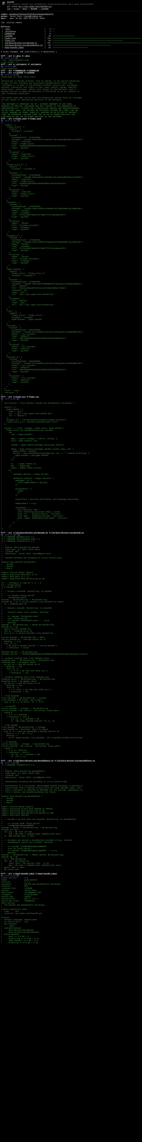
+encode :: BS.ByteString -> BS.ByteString (24, 723)
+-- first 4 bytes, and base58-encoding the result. (29, 956)
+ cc (10, 594)
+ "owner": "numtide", (16, 169)
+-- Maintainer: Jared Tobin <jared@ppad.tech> (26, 668)
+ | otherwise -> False (15, 782)
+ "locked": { (11, 161)
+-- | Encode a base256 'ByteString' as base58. (26, 713)
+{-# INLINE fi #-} (11, 708)
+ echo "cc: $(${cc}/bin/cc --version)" (31, 620)
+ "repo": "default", (16, 404)
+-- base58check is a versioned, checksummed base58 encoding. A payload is (42, 949)
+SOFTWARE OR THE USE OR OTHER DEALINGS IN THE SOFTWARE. (32, 139)
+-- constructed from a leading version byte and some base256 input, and (40, 951)
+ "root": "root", (11, 470)
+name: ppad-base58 (19, 1063)
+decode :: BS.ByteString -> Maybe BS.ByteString (27, 754)
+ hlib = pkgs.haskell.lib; (19, 531)
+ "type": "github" (15, 177)
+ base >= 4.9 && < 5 (15, 1131)
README (34, 10)
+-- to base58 (8, 853)
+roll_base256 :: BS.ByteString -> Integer (24, 842)
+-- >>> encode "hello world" (18, 718)
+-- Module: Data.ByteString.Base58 (20, 660)
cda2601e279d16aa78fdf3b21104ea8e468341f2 (31, 16)
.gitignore (10, 37)
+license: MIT (14, 1070)
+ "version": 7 (9, 473)
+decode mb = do (9, 1035)
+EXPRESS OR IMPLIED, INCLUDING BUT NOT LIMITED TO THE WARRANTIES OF (38, 126)
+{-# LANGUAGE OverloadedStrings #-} (20, 650)
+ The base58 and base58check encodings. (23, 1093)
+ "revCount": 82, (14, 349)
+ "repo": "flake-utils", (18, 172)
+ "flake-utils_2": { (14, 197)
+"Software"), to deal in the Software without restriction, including (39, 101)
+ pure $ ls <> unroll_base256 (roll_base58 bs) (27, 764)
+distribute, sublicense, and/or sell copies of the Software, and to (38, 106)
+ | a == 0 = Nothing (14, 863)
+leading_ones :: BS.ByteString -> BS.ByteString (27, 797)
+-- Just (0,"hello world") (16, 1025)
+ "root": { (9, 374)
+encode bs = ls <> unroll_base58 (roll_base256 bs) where (32, 726)
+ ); (6, 635)
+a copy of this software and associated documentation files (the (37, 98)
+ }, (6, 159)
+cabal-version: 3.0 (14, 1060)
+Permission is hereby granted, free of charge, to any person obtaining (40, 96)
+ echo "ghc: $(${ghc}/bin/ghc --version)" (32, 622)
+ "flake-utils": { (12, 151)
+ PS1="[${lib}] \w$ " (20, 615)
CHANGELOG (10, 39)
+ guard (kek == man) (12, 1047)
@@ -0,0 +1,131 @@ (10, 144)
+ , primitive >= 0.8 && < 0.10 (19, 1139)
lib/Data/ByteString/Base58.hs (21, 50)
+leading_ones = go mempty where (18, 799)
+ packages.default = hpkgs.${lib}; (25, 572)
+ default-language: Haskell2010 (19, 1111)
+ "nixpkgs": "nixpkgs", (18, 382)
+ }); (7, 554)
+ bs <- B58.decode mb (13, 1037)
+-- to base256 (9, 896)
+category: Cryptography (19, 1080)
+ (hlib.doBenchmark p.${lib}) (24, 582)
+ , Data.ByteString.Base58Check (20, 1126)
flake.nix (10, 48)
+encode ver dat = (10, 1002)
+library (5, 1108)
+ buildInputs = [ (16, 589)
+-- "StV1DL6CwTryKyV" (14, 721)
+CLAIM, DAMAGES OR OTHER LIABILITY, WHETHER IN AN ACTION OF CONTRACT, (39, 134)
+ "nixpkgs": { (10, 242)
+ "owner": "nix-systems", (19, 402)
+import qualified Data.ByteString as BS (23, 698)
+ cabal (12, 592)
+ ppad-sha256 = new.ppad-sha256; (25, 549)
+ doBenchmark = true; (19, 607)
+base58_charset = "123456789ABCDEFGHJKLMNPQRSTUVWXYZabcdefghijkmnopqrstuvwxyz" (44, 789)
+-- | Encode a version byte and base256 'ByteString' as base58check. (39, 989)
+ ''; (10, 627)
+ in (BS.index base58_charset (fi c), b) (28, 870)
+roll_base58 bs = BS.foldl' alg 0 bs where (24, 880)
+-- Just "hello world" (14, 746)
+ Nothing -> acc (11, 804)
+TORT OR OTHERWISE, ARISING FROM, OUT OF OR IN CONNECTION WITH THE (38, 136)
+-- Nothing (8, 751)
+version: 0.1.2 (15, 1065)
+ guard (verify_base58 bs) (16, 759)
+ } (5, 192)
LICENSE (44, 10)
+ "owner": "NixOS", (15, 253)
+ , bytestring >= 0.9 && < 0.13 (20, 1134)
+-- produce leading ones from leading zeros (25, 794)
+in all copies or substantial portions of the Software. (32, 118)
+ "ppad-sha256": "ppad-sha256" (21, 384)
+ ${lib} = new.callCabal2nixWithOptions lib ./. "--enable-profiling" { (45, 546)
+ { (6, 569)
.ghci (7, 34)
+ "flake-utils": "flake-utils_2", (23, 328)
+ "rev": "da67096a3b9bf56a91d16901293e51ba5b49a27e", (34, 407)
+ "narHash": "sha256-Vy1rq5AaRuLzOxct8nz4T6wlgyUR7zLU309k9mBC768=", (42, 399)
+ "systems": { (10, 392)
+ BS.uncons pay (10, 1050)
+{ (2, 146)
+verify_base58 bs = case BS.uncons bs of (23, 772)
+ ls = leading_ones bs (14, 728)
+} (2, 475)
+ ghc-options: (9, 1116)
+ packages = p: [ (16, 579)
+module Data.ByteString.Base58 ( (19, 678)
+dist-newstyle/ (9, 80)
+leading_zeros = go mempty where (19, 822)
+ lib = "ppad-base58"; (17, 523)
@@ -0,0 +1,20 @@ (10, 88)
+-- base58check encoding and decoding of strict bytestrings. (34, 944)
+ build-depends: (10, 1128)
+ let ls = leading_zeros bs (16, 761)
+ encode (7, 680)
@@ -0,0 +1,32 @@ (10, 1058)
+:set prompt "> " (10, 73)
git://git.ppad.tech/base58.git (35, 7)
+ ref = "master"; (14, 501)
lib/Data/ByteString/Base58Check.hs (24, 53)
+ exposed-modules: (11, 1121)
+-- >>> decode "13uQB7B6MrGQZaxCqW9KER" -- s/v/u (29, 1027)
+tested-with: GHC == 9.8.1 (19, 1085)
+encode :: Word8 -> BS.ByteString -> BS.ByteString (29, 999)
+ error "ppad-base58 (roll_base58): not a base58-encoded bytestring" (42, 890)
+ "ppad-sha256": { (12, 323)
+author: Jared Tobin (19, 1075)
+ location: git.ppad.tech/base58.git (21, 1103)
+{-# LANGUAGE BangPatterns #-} (18, 647)
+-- (2, 670)
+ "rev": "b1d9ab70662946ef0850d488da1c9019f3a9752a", (34, 174)
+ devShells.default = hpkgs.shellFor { (27, 577)
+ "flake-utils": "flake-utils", (22, 379)
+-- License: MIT (10, 665)
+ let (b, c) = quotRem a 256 (20, 911)
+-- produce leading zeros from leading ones (25, 817)
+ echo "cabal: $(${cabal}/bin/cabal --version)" (34, 625)
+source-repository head (14, 1098)
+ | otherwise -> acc (15, 812)
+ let (6, 521)
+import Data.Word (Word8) (15, 984)
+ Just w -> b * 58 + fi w (16, 885)
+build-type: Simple (16, 1083)
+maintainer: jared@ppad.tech (21, 1078)
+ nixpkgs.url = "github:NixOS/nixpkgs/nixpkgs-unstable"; (34, 506)
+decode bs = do (9, 756)
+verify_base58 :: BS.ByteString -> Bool (23, 769)
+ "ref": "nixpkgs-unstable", (20, 270)
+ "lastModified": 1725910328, (21, 247)
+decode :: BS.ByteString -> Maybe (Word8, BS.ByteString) (32, 1032)
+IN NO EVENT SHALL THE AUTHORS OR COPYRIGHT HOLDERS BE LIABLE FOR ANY (39, 131)
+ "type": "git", (14, 351)
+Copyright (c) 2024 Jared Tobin (18, 90)
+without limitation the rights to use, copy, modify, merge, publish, (39, 103)
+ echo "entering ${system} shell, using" (30, 617)
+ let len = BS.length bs (15, 1040)
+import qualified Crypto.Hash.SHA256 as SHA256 (26, 977)
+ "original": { (12, 182)
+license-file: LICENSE (16, 1073)
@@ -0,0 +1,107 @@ (10, 645)
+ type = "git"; (12, 496)
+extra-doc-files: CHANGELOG (18, 1088)
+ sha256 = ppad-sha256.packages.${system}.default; (33, 536)
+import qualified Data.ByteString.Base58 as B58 (27, 982)
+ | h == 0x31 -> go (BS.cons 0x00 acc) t (26, 832)
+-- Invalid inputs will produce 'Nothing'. (25, 739)
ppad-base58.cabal (14, 56)
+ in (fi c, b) (13, 913)
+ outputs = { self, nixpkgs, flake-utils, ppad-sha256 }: (33, 516)
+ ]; (9, 584)
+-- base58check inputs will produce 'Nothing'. (28, 1017)
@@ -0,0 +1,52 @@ (10, 921)
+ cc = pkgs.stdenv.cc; (19, 559)
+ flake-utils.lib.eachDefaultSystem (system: (27, 518)
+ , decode (7, 683)
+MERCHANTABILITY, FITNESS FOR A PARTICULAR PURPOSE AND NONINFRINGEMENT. (40, 128)
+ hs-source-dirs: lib (14, 1113)
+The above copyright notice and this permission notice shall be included (41, 116)
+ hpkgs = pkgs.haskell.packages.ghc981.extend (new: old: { (37, 541)
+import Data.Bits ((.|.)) (15, 696)
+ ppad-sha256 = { (12, 493)
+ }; (5, 503)
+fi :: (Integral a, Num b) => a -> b (21, 703)
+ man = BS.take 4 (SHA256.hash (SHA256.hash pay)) (31, 1045)
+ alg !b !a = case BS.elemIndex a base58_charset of (30, 883)
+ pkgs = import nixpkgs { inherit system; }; (29, 528)
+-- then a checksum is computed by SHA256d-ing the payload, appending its (42, 954)
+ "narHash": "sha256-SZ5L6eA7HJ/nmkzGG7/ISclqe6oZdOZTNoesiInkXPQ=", (42, 166)
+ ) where (6, 685)
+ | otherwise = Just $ (15, 865)
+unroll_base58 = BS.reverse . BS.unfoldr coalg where (30, 858)
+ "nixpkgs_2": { (11, 283)
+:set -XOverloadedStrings (15, 70)
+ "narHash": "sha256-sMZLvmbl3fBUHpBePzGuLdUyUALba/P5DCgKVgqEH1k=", (42, 341)
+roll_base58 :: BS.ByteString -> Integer (23, 878)
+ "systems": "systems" (17, 156)
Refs (25, 10)
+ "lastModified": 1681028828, (21, 397)
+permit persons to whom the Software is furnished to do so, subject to (40, 108)
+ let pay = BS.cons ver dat (16, 1004)
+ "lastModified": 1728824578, (21, 339)
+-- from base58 (9, 875)
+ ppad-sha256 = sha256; (19, 544)
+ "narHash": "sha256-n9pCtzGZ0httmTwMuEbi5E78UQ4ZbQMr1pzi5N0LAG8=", (42, 250)
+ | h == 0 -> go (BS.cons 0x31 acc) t (24, 809)
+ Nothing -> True (11, 774)
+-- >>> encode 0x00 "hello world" (20, 994)
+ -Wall (7, 1118)
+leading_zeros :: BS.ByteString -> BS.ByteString (28, 820)
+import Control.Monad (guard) (17, 690)
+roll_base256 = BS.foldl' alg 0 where (21, 845)
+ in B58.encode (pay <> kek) (18, 1009)
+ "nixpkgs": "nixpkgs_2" (18, 331)
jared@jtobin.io (32, 19)
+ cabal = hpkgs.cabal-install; (21, 564)
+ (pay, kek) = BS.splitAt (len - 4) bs (25, 1042)
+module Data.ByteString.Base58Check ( (21, 961)
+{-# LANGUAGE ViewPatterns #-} (18, 653)
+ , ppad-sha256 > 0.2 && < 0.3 (19, 1136)
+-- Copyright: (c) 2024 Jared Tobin (20, 663)
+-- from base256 (10, 840)
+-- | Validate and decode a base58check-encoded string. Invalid (36, 1015)
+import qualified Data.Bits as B (19, 693)
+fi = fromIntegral (11, 706)
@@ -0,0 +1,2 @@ (9, 68)
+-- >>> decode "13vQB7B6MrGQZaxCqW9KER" (24, 1022)
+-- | (3, 658)
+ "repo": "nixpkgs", (16, 255)
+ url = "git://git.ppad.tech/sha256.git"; (27, 498)
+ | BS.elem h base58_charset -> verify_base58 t (29, 779)
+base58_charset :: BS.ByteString (19, 787)
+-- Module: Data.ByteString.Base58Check (23, 931)
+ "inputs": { (11, 154)
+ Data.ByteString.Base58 (17, 1123)
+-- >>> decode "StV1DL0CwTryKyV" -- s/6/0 (25, 749)
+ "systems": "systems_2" (18, 202)
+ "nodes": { (8, 149)
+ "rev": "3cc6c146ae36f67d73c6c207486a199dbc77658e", (34, 346)
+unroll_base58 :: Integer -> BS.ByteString (24, 855)
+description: (8, 1090)
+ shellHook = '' (16, 612)
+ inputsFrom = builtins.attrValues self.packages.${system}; (40, 602)
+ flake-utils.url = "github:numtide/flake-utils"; (30, 508)
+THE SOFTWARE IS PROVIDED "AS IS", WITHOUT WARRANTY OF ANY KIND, (37, 123)
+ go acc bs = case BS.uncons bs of (20, 802)
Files (16, 10)
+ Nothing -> (9, 888)
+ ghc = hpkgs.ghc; (16, 561)
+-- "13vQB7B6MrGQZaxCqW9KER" (18, 997)
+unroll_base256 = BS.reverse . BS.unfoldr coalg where (30, 901)
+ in (6, 566)
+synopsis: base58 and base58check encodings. (31, 1068)
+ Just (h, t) (9, 777)
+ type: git (10, 1101)
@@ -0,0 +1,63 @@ (10, 480)
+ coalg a (6, 860)
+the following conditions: (15, 111)
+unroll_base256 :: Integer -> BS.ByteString (25, 898)
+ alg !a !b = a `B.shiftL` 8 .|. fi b (22, 847)
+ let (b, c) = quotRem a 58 (20, 868)
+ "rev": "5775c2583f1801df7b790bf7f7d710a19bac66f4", (34, 258)
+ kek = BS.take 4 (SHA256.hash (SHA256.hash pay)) (31, 1007)
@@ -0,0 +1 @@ (8, 78)
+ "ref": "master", (15, 344)
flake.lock (10, 45)
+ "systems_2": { (11, 430)
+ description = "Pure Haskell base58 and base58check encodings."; (38, 485)
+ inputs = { (8, 490)
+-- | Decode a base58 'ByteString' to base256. (26, 734)
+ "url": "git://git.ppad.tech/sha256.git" (28, 354)
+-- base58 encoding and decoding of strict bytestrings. (32, 673)
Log (8, 10)
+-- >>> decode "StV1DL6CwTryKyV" (20, 744)
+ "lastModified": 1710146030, (21, 164)
